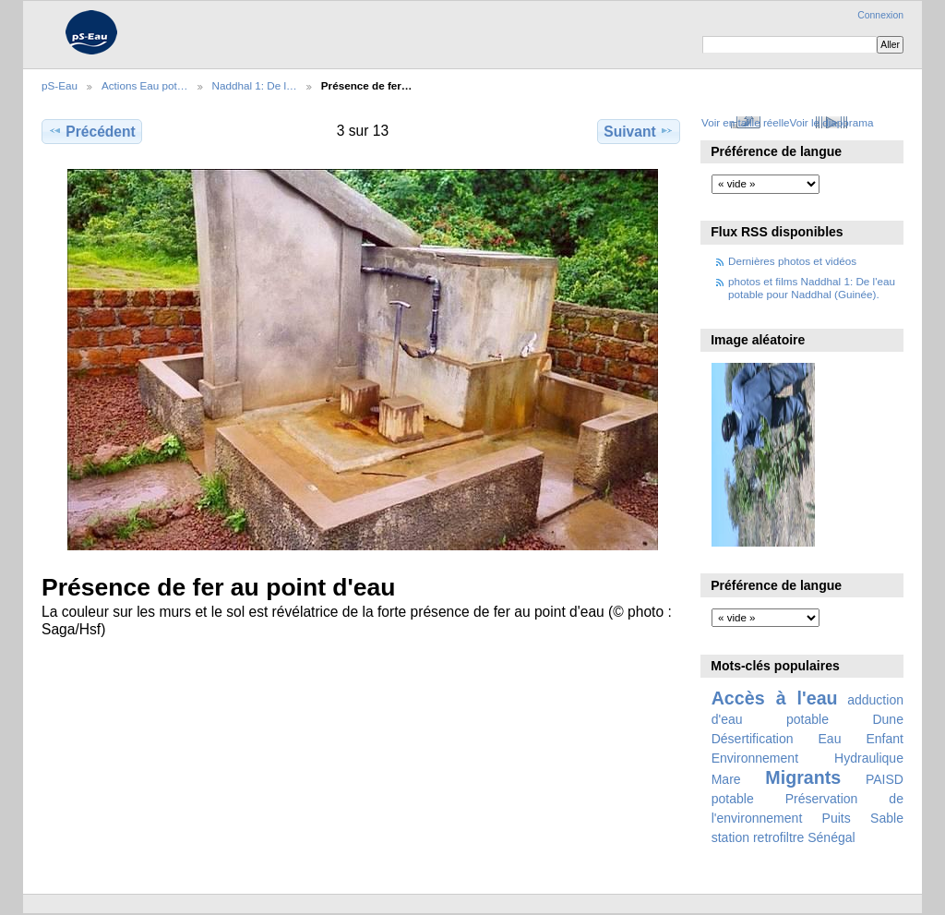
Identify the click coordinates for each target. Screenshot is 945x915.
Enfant (884, 738)
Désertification (753, 738)
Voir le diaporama (832, 122)
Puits (836, 818)
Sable (886, 818)
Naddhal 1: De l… (254, 85)
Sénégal (831, 837)
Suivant (638, 131)
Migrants (803, 777)
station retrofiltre (758, 837)
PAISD (884, 779)
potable (733, 798)
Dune (887, 719)
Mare (726, 779)
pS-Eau (60, 85)
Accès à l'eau (775, 698)
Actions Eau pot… (145, 85)
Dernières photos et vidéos (792, 261)
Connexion (880, 15)
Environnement (755, 758)
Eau (830, 738)
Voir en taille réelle (745, 122)
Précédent (92, 131)
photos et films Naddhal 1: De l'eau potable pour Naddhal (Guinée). (811, 287)
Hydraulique (868, 758)
